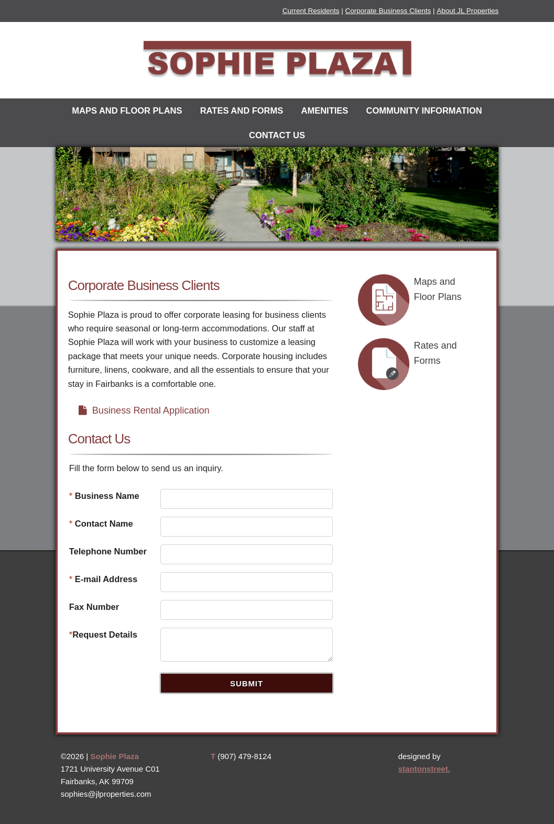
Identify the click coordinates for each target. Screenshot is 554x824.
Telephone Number (108, 551)
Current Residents (311, 11)
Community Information (424, 110)
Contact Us (277, 135)
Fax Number (94, 606)
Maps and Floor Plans (127, 110)
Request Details (103, 634)
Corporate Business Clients (388, 11)
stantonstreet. (424, 768)
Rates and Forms (242, 110)
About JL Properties (467, 11)
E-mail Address (103, 579)
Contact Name (101, 523)
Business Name (104, 495)
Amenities (324, 110)
